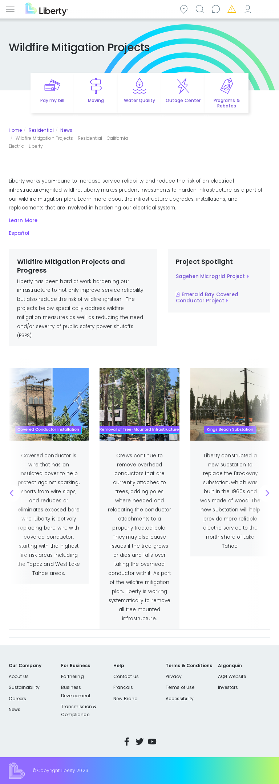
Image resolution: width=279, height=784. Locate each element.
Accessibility (180, 698)
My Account (249, 8)
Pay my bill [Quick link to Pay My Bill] (52, 100)
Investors (228, 687)
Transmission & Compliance (78, 710)
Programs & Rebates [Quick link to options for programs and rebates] (226, 103)
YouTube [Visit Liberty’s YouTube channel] (152, 741)
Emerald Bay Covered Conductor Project (207, 297)
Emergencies (233, 8)
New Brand (125, 698)
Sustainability (24, 687)
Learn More (23, 220)
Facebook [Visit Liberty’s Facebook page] (127, 741)
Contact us (217, 8)
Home (15, 130)
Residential (41, 130)
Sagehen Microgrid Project (210, 276)
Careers (17, 698)
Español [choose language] (265, 8)
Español (19, 233)
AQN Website (232, 676)
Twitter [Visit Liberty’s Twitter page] (139, 741)
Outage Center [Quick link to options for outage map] (183, 100)
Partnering (72, 676)
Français (123, 687)
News (66, 130)
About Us (19, 676)
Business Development (75, 691)
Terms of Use (180, 687)
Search (201, 8)
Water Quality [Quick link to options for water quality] (139, 100)
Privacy (174, 676)
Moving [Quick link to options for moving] (96, 100)
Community (185, 8)
